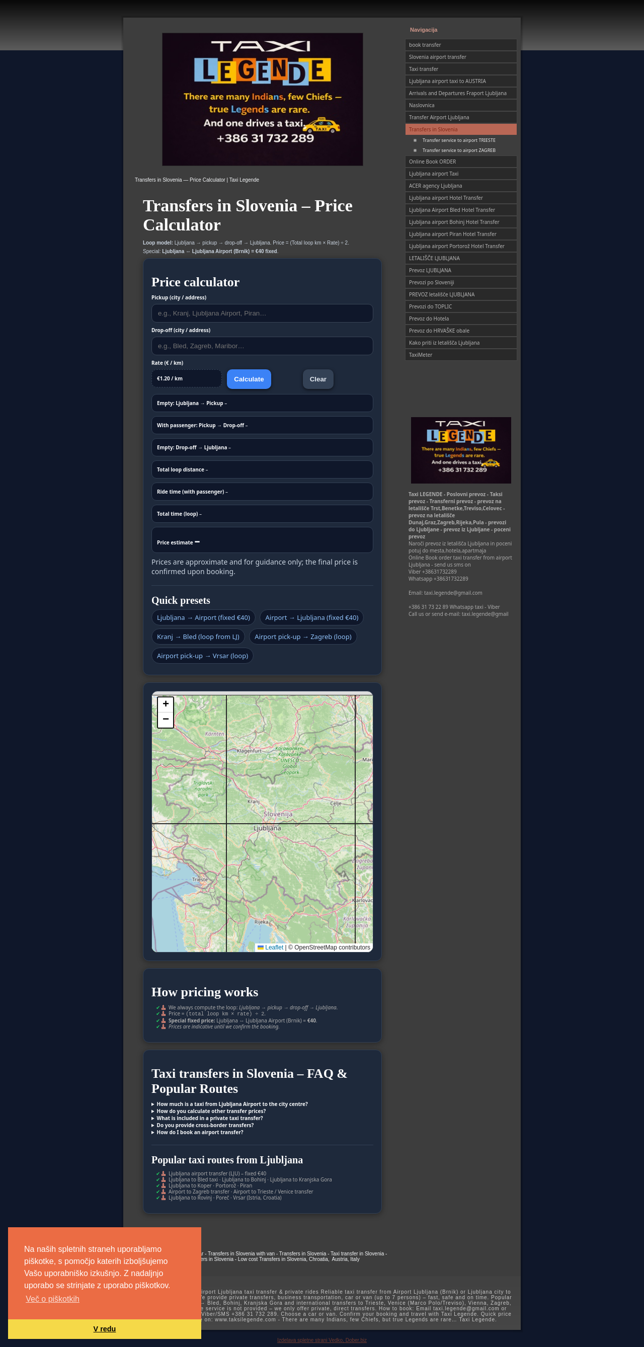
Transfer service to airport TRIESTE (459, 140)
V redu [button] (105, 1329)
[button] (165, 704)
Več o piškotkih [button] (52, 1299)
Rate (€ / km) (167, 362)
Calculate (249, 379)
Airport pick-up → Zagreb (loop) (303, 636)
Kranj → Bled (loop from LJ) (198, 636)
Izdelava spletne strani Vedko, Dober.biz (322, 1339)
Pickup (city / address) (178, 297)
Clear (318, 379)
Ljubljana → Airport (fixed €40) (203, 617)
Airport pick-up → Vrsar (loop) (202, 655)
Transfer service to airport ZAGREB (459, 150)
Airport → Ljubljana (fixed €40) (311, 617)
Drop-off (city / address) (180, 330)
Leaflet (270, 947)
